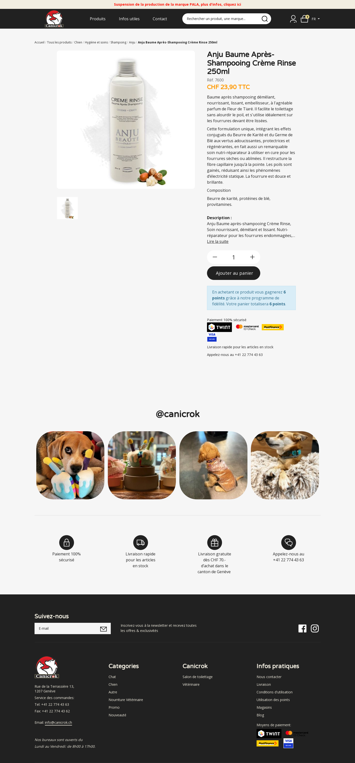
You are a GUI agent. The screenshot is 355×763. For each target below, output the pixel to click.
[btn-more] (252, 257)
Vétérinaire (191, 684)
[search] (264, 18)
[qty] (233, 257)
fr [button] (314, 19)
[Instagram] (314, 628)
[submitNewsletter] (103, 628)
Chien (113, 684)
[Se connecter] (293, 19)
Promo (114, 707)
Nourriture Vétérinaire (126, 699)
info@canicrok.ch (58, 722)
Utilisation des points (273, 699)
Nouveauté (117, 715)
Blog (260, 715)
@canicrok (178, 414)
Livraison (264, 684)
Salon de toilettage (198, 676)
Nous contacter (269, 676)
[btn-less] (214, 257)
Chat (112, 676)
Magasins (264, 707)
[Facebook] (302, 628)
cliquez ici (232, 4)
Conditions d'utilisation (275, 692)
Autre (113, 692)
